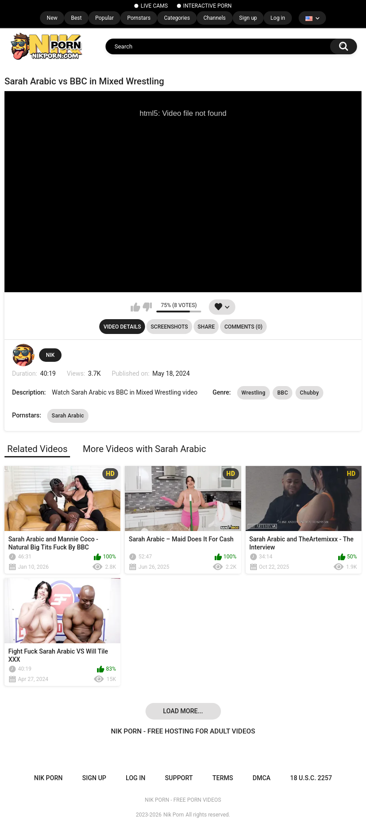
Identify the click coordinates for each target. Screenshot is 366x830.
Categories (177, 18)
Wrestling (253, 393)
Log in (277, 18)
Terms (222, 778)
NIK (50, 355)
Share (206, 327)
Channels (214, 18)
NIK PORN (48, 778)
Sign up (248, 18)
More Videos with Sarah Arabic (144, 449)
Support (179, 778)
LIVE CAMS (154, 6)
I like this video (135, 307)
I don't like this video (147, 307)
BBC (282, 393)
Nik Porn (173, 815)
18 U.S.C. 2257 (311, 778)
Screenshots (169, 327)
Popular (104, 18)
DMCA (262, 778)
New (52, 18)
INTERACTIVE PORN (207, 6)
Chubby (309, 393)
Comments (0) (244, 327)
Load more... (183, 711)
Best (76, 18)
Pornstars (138, 18)
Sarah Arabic (68, 416)
